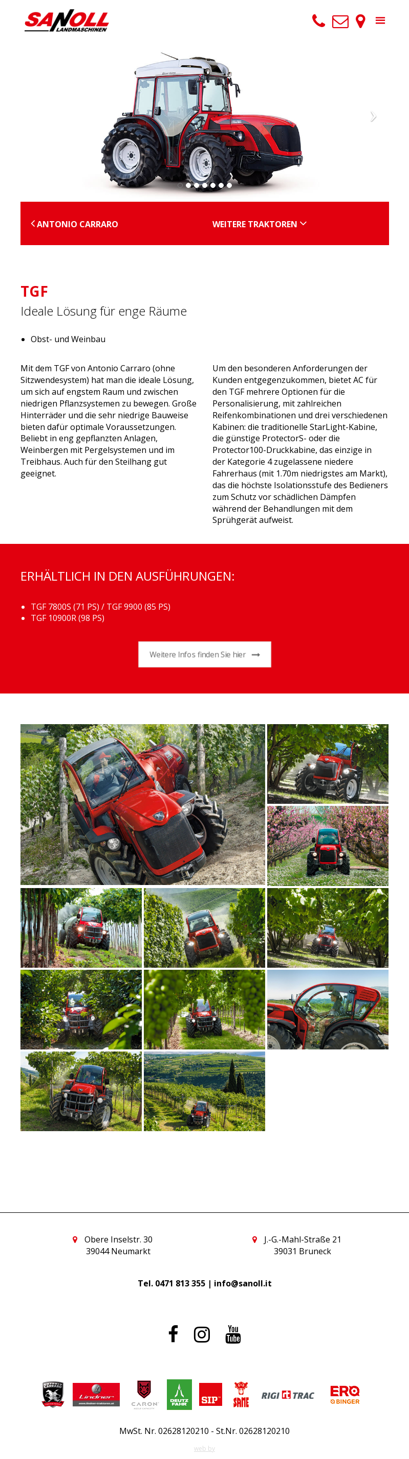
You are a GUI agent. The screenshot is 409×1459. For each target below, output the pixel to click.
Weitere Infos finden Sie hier (205, 654)
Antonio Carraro (74, 224)
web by (204, 1448)
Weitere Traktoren (259, 224)
